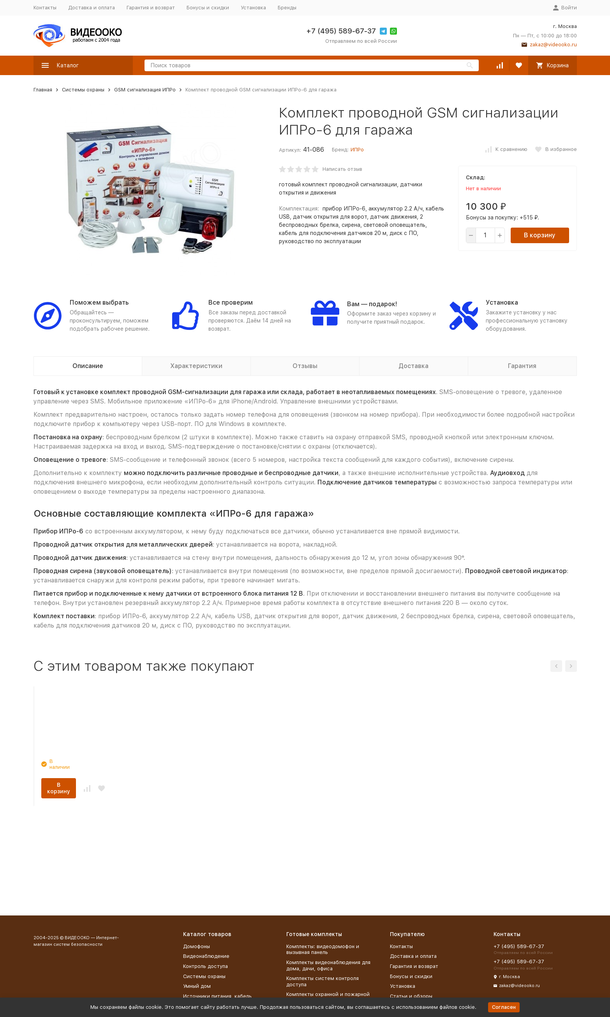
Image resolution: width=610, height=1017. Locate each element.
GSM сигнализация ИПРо (145, 90)
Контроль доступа (205, 966)
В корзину (539, 235)
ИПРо (357, 150)
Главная (42, 90)
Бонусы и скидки (208, 8)
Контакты (44, 8)
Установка (253, 8)
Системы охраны (83, 90)
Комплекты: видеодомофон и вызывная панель (322, 949)
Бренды (287, 8)
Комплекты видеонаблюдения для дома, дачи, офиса (328, 965)
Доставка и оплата (91, 8)
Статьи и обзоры (411, 996)
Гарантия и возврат (151, 8)
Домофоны (196, 946)
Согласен (504, 1007)
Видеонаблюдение (206, 956)
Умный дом (197, 986)
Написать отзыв (342, 169)
